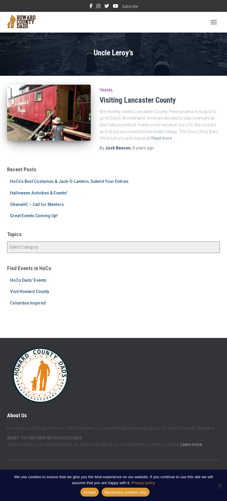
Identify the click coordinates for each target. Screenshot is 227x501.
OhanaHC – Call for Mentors (37, 204)
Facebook (91, 7)
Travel (106, 90)
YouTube (115, 7)
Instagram (98, 7)
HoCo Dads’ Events (28, 280)
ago (143, 148)
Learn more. (192, 444)
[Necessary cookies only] (220, 485)
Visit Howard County (29, 291)
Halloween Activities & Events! (38, 193)
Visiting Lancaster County (138, 100)
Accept (89, 492)
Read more (161, 138)
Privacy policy (143, 483)
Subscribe (130, 6)
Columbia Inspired (28, 303)
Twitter (106, 7)
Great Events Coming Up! (34, 215)
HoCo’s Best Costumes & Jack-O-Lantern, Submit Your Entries (69, 181)
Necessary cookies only (126, 492)
